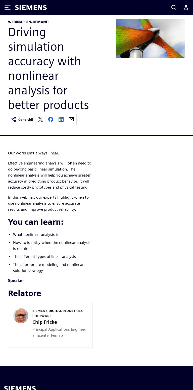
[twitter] (40, 119)
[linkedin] (61, 119)
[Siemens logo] (31, 7)
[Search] (174, 8)
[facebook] (51, 119)
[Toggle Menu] (7, 7)
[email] (71, 119)
